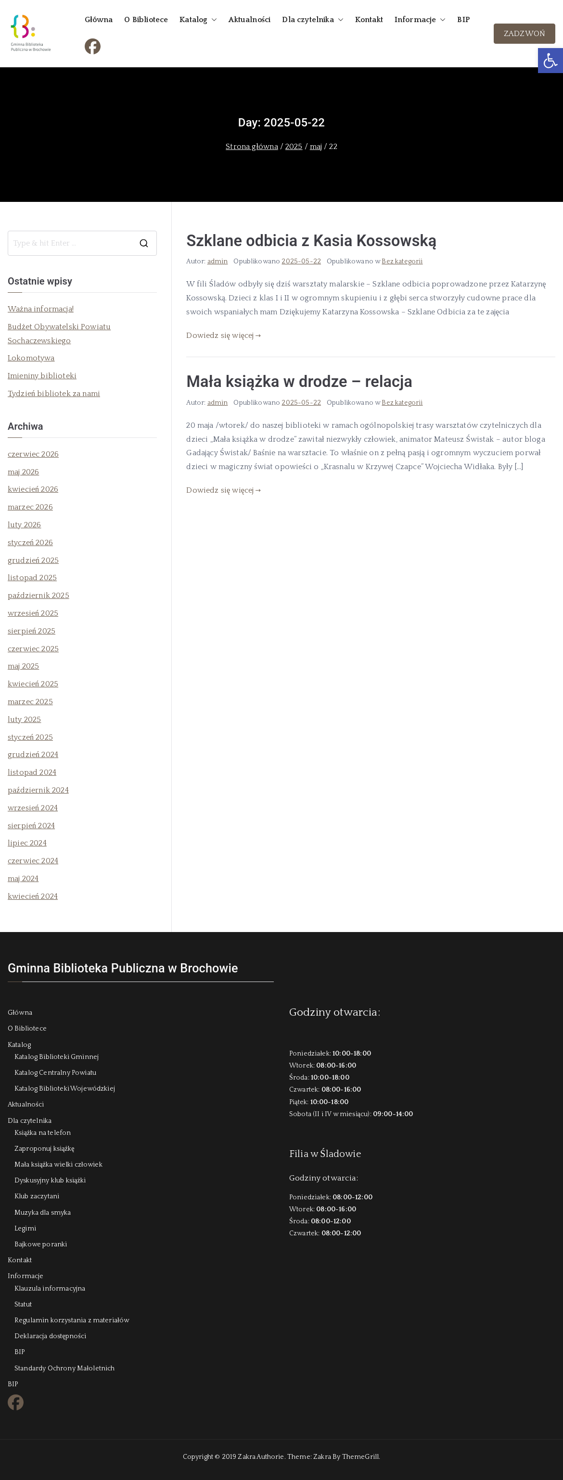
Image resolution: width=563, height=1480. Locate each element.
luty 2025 (24, 719)
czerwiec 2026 (33, 454)
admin (217, 261)
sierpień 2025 (31, 631)
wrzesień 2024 (33, 808)
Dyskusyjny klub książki (50, 1180)
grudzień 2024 (33, 754)
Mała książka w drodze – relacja (299, 382)
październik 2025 (38, 595)
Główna (99, 19)
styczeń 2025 (30, 737)
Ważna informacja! (41, 309)
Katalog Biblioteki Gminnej (56, 1057)
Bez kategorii (402, 261)
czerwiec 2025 (33, 649)
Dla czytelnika (312, 20)
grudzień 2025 (33, 560)
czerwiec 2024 (33, 861)
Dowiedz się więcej (223, 335)
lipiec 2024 (27, 843)
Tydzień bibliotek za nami (54, 393)
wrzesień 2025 (33, 613)
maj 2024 (23, 878)
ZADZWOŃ (524, 33)
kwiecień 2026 (33, 489)
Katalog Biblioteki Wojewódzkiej (64, 1089)
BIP (463, 19)
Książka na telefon (42, 1133)
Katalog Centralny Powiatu (55, 1073)
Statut (23, 1304)
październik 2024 (38, 790)
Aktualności (249, 19)
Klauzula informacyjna (49, 1289)
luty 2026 (24, 525)
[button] (550, 60)
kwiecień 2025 (33, 684)
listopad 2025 (32, 577)
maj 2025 (23, 666)
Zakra (322, 1457)
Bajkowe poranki (40, 1244)
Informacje (420, 20)
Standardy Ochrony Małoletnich (64, 1368)
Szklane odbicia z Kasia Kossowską (311, 241)
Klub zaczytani (36, 1196)
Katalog (198, 20)
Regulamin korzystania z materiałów (71, 1320)
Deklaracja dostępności (50, 1336)
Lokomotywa (31, 358)
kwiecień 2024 (33, 896)
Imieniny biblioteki (42, 376)
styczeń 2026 (30, 542)
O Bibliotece (146, 19)
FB (89, 45)
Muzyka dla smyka (42, 1213)
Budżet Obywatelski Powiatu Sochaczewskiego (59, 334)
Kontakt (369, 19)
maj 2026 (23, 472)
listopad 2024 (32, 772)
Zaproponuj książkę (44, 1149)
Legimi (25, 1228)
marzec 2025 (30, 701)
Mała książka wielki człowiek (58, 1165)
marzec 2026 (30, 507)
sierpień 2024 (31, 825)
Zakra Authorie (261, 1457)
